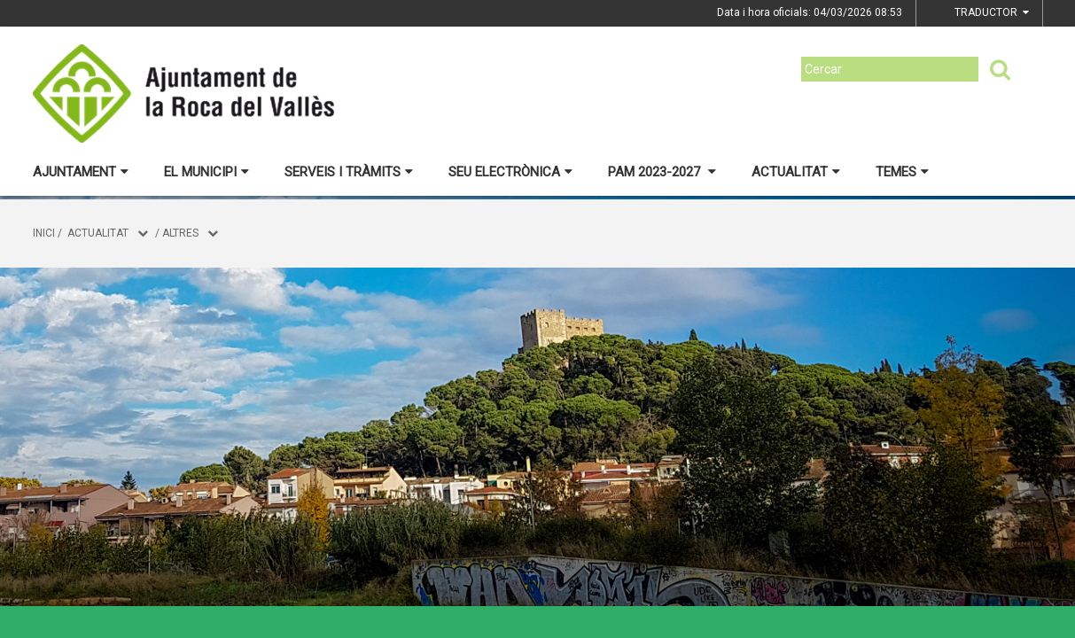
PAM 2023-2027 (662, 172)
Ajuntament (81, 172)
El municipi (206, 172)
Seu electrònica (510, 172)
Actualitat (796, 172)
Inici (44, 233)
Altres (180, 233)
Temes (902, 172)
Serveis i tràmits (348, 172)
